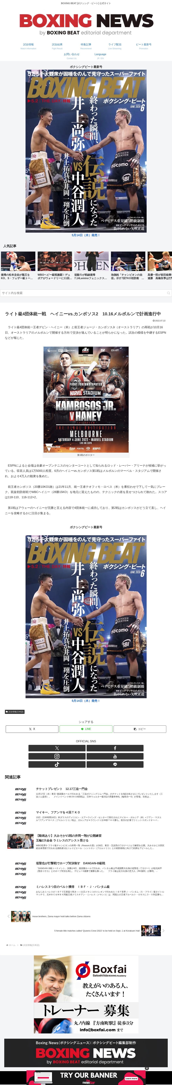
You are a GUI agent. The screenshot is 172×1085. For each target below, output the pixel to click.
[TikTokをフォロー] (97, 748)
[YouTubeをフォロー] (90, 748)
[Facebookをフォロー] (75, 748)
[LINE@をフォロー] (105, 748)
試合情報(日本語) (15, 712)
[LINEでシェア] (86, 729)
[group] (18, 266)
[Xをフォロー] (67, 748)
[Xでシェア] (32, 729)
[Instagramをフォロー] (82, 748)
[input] (86, 293)
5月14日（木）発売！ (86, 235)
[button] (166, 266)
